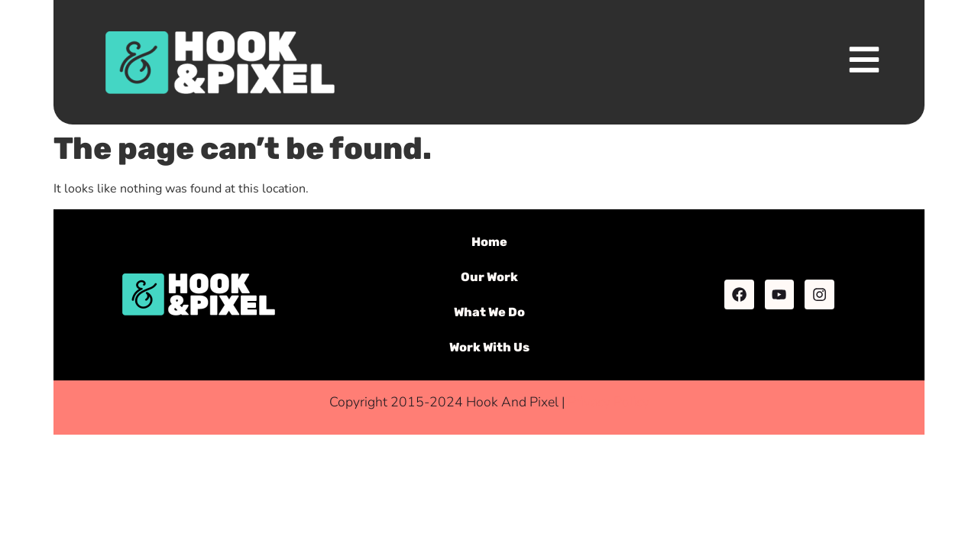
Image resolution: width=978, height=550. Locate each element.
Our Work (489, 277)
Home (489, 242)
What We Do (489, 312)
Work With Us (489, 347)
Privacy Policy (608, 402)
